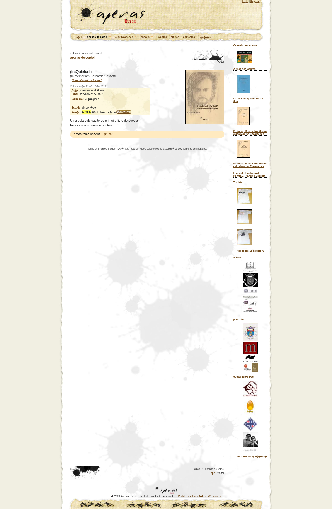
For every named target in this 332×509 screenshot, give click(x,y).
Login (245, 1)
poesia (108, 134)
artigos (175, 37)
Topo (212, 473)
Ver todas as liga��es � (251, 456)
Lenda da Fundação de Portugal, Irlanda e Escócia (249, 174)
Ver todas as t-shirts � (250, 250)
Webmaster (214, 496)
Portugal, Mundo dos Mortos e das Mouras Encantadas (250, 132)
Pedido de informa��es (192, 496)
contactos (189, 37)
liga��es (205, 37)
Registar (255, 1)
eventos (162, 37)
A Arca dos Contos (244, 69)
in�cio (79, 37)
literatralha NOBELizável (87, 80)
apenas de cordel (99, 37)
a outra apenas (126, 37)
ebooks (147, 37)
